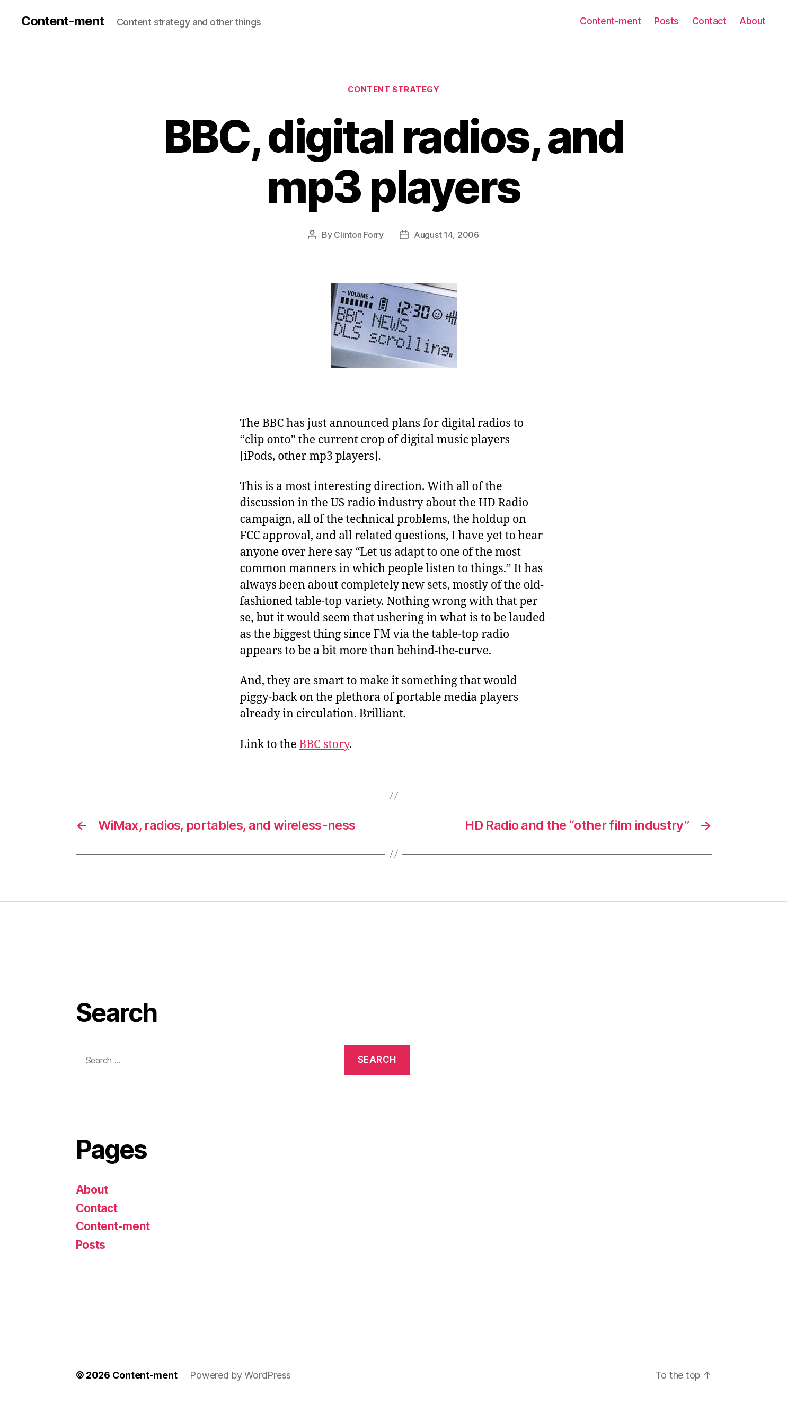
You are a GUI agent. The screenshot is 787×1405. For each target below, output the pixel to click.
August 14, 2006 (446, 234)
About (752, 20)
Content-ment (62, 21)
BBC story (324, 744)
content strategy (394, 89)
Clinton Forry (359, 234)
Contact (709, 20)
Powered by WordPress (240, 1375)
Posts (666, 20)
